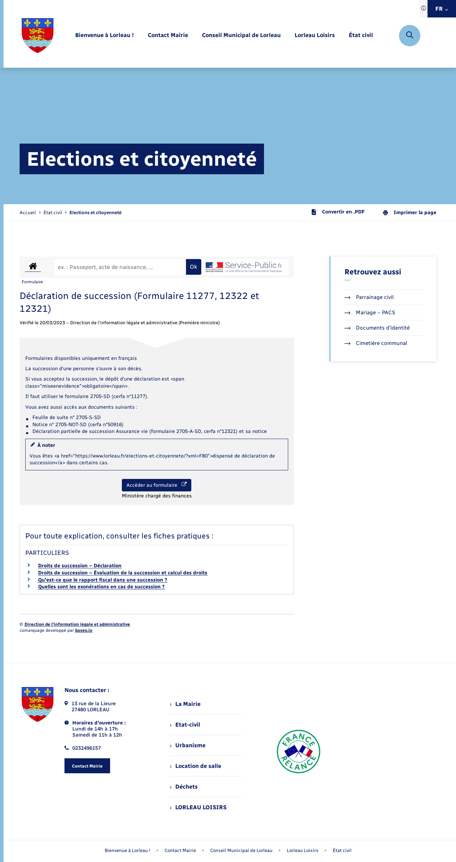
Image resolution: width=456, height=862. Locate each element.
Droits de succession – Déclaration (79, 566)
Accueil (28, 212)
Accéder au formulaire (156, 485)
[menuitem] (104, 35)
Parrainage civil (369, 297)
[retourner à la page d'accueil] (37, 35)
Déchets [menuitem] (184, 786)
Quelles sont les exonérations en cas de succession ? (101, 587)
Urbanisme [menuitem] (188, 745)
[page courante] (95, 212)
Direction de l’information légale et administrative (77, 624)
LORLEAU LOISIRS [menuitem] (198, 807)
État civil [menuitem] (342, 850)
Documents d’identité (377, 328)
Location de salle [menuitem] (195, 766)
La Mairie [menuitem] (185, 704)
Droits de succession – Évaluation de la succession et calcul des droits (122, 573)
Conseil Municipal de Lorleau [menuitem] (241, 850)
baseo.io (83, 630)
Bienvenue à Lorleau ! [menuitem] (127, 850)
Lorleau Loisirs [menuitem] (302, 850)
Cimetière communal (375, 343)
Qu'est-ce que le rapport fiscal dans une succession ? (102, 580)
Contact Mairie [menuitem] (180, 850)
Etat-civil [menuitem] (185, 724)
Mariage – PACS (369, 312)
